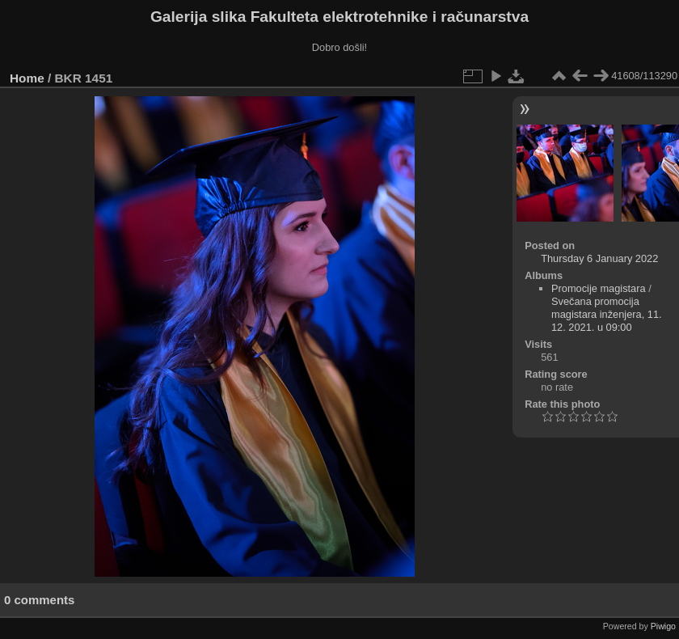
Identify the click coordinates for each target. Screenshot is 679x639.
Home (27, 78)
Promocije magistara (598, 288)
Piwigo (663, 626)
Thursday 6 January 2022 (599, 258)
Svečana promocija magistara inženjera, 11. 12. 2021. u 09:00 (606, 314)
